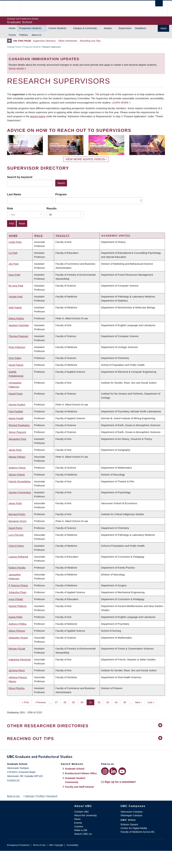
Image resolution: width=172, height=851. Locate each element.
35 (126, 702)
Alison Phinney (17, 630)
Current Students (57, 28)
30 (83, 702)
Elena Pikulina (17, 688)
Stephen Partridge (19, 325)
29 (74, 702)
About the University (85, 815)
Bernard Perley (17, 514)
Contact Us (13, 780)
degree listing (37, 116)
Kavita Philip (16, 617)
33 (109, 702)
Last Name (14, 194)
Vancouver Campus (132, 811)
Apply (163, 28)
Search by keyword (19, 177)
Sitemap (29, 796)
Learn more (120, 102)
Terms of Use (39, 845)
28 (66, 702)
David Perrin (16, 528)
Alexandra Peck (17, 439)
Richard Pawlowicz (19, 425)
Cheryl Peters (16, 545)
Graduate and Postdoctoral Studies (86, 757)
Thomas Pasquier (18, 336)
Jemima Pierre (17, 670)
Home (12, 28)
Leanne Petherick (18, 556)
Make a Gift (80, 830)
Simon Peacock (17, 432)
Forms (12, 34)
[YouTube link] (122, 771)
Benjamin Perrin (18, 521)
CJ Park (13, 252)
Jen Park (13, 263)
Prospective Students (30, 28)
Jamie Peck (15, 449)
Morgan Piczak (17, 648)
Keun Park (14, 274)
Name (13, 235)
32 (100, 702)
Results (52, 208)
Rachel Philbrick (18, 606)
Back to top (15, 796)
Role (10, 208)
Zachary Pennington (20, 492)
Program (61, 194)
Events (78, 822)
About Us (36, 35)
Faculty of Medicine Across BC (138, 831)
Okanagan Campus (131, 815)
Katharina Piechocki (20, 659)
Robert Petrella (17, 567)
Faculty (63, 235)
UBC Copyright (56, 845)
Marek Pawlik (16, 418)
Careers (78, 826)
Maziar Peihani (17, 456)
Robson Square (129, 824)
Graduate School (14, 47)
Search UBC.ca (83, 833)
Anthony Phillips (18, 623)
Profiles (40, 796)
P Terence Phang (18, 585)
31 (91, 702)
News (77, 819)
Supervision (125, 28)
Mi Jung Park (16, 285)
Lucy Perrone (16, 534)
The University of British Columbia (15, 8)
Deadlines (140, 28)
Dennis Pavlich (17, 404)
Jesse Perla (15, 503)
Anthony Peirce (17, 467)
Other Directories (67, 40)
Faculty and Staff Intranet (79, 786)
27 (57, 702)
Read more (17, 68)
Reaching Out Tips (90, 40)
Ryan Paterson (17, 347)
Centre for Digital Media (134, 828)
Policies (23, 34)
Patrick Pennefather (20, 481)
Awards (108, 28)
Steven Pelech (17, 474)
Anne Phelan (16, 599)
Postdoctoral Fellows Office (81, 773)
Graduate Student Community (75, 780)
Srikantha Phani (17, 592)
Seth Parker (15, 307)
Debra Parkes (16, 318)
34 (117, 702)
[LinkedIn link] (113, 771)
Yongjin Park (16, 296)
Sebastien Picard (18, 637)
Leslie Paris (15, 242)
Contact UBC (81, 811)
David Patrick (16, 364)
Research (52, 796)
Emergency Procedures (18, 845)
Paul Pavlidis (16, 411)
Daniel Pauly (16, 393)
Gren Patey (15, 358)
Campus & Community (85, 28)
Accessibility (72, 845)
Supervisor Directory (44, 40)
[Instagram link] (105, 771)
